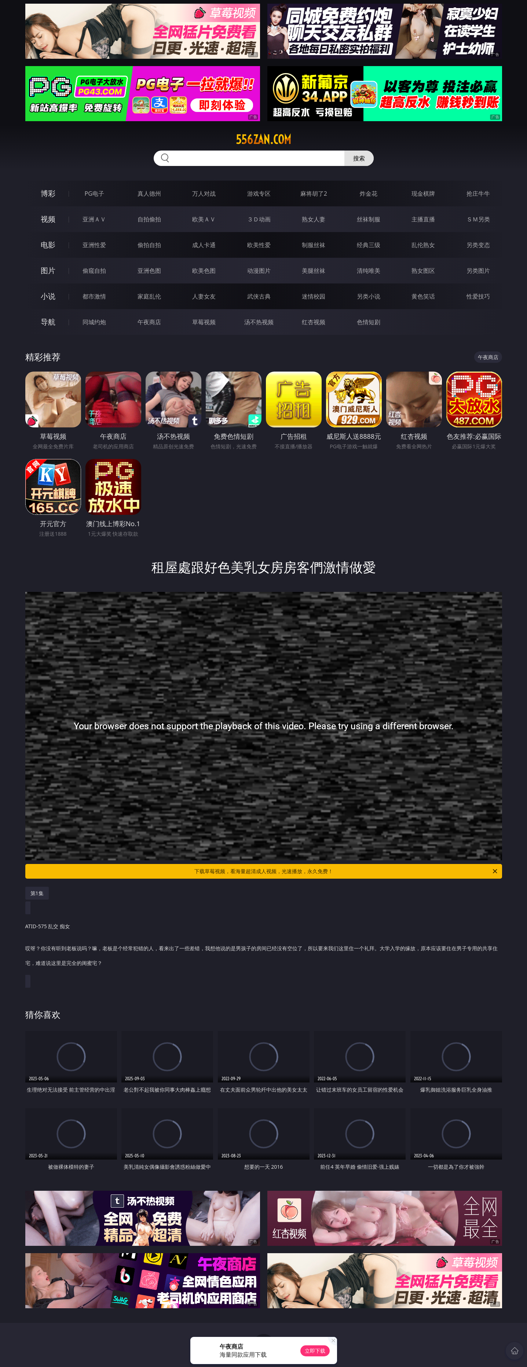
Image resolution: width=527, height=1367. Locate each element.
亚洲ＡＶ (94, 219)
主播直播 (423, 219)
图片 (48, 270)
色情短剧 (368, 322)
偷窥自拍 (94, 271)
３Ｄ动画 (259, 219)
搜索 (359, 158)
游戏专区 (259, 193)
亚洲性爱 (94, 245)
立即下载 (315, 1350)
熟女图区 (423, 271)
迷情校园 (313, 296)
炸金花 (368, 193)
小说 (48, 296)
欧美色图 (204, 271)
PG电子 (94, 193)
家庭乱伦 (149, 296)
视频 (48, 219)
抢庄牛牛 (478, 193)
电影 (48, 245)
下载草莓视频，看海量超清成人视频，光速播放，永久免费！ (346, 871)
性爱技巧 (478, 296)
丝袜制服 (368, 219)
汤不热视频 (259, 322)
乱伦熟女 (423, 245)
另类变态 (478, 245)
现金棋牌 (423, 193)
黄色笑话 (423, 296)
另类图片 (478, 271)
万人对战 (204, 193)
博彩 (48, 193)
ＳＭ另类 (478, 219)
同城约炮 (94, 322)
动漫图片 (259, 271)
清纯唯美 (368, 271)
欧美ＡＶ (204, 219)
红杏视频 (313, 322)
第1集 (37, 893)
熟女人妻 (313, 219)
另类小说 (368, 296)
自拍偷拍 (149, 219)
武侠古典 (259, 296)
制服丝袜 (313, 245)
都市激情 (94, 296)
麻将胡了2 (313, 193)
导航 (48, 322)
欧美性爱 (259, 245)
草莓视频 (204, 322)
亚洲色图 (149, 271)
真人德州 (149, 193)
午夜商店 (149, 322)
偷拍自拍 (149, 245)
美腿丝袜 (313, 271)
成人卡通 (204, 245)
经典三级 (368, 245)
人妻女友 (204, 296)
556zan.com (263, 139)
